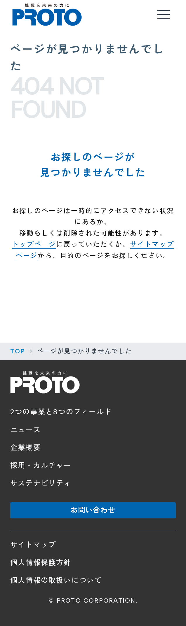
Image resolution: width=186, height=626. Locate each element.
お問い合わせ (93, 510)
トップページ (34, 244)
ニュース (25, 430)
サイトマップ (33, 545)
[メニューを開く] (164, 14)
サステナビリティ (41, 483)
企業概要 (25, 447)
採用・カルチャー (41, 465)
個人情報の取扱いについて (56, 580)
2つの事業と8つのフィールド (61, 412)
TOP (17, 351)
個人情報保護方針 (41, 562)
